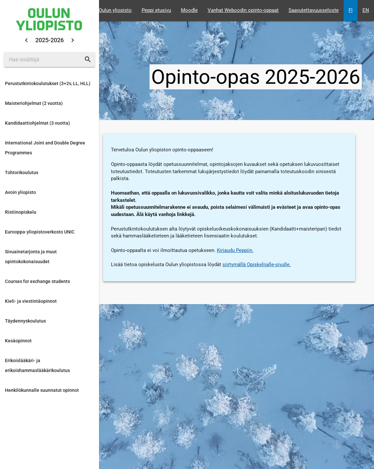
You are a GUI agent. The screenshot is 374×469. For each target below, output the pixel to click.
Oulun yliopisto (115, 10)
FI (351, 10)
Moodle (189, 10)
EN (365, 10)
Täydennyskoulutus (25, 321)
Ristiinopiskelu (20, 212)
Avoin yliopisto (20, 192)
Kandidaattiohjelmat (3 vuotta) (37, 123)
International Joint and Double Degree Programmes (45, 147)
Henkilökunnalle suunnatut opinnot (42, 390)
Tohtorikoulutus (21, 172)
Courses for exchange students (37, 281)
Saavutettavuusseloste (314, 10)
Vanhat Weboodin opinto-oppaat (243, 10)
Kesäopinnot (18, 340)
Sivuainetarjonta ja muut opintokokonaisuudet (31, 256)
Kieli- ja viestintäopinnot (31, 301)
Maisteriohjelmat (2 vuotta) (34, 103)
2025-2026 (49, 40)
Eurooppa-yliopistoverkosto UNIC (40, 231)
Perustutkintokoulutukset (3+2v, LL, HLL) (47, 83)
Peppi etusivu (156, 10)
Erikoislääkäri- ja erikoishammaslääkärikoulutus (37, 365)
